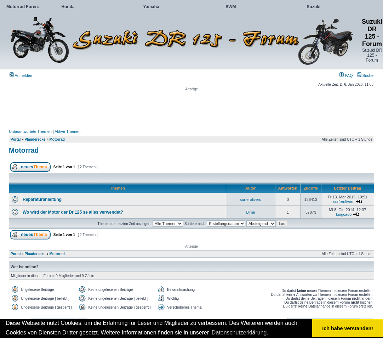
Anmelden (21, 75)
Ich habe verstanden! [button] (347, 328)
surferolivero (251, 199)
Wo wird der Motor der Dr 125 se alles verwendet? (73, 212)
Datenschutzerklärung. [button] (240, 332)
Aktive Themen (67, 131)
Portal (16, 139)
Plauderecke (34, 139)
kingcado (343, 214)
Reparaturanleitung (42, 199)
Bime (250, 212)
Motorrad (57, 139)
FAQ (346, 75)
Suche (365, 75)
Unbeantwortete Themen (30, 131)
